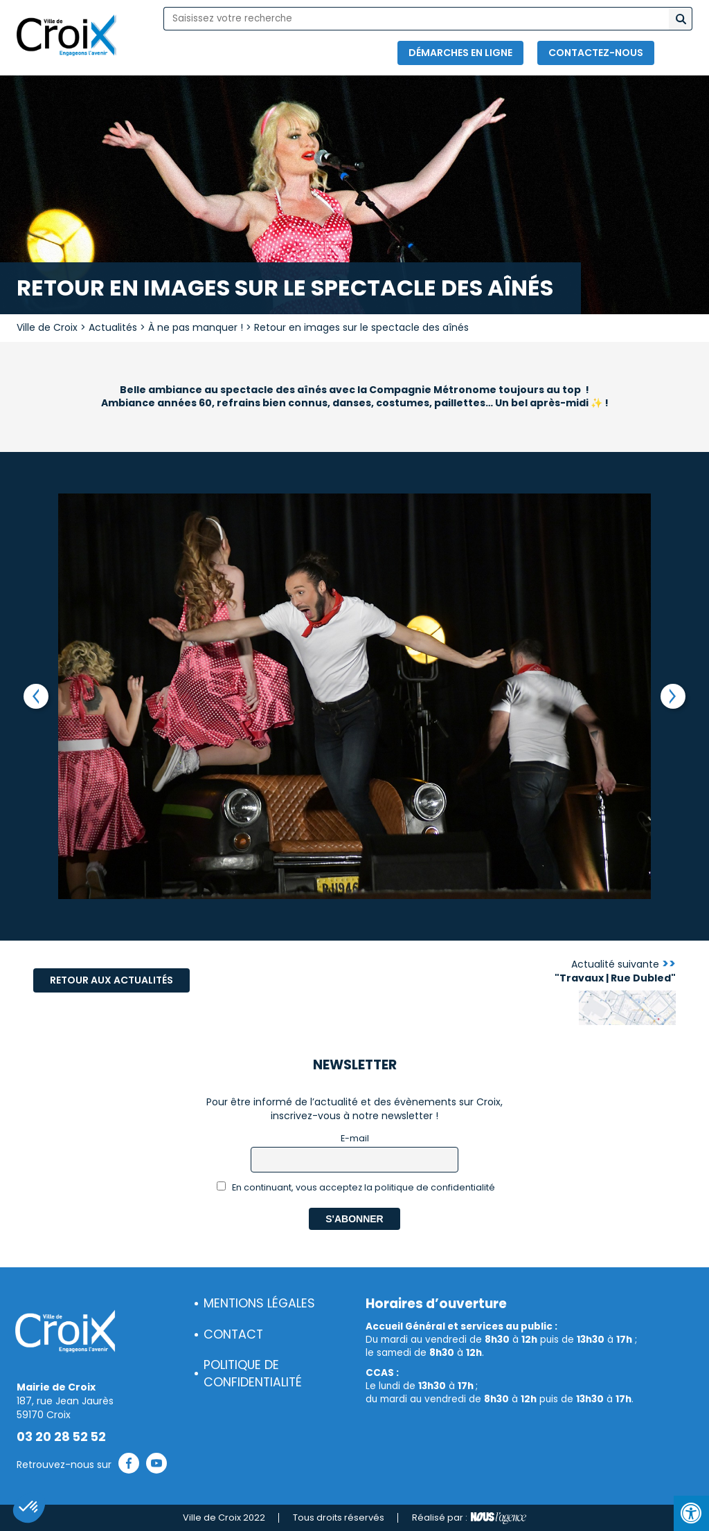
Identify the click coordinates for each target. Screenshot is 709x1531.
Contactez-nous (595, 53)
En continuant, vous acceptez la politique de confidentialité (356, 1187)
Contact (233, 1334)
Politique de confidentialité (253, 1373)
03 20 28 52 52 (61, 1437)
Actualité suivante (615, 971)
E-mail (355, 1138)
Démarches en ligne (460, 53)
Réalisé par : (469, 1518)
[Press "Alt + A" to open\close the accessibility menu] (691, 1513)
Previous (36, 696)
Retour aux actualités (111, 980)
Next (673, 696)
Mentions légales (259, 1303)
